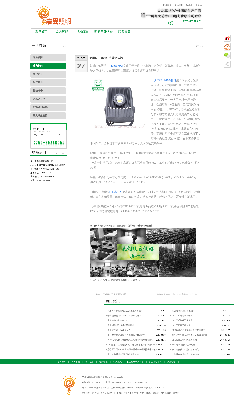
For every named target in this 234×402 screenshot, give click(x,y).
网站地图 (179, 5)
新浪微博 (113, 280)
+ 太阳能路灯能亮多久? (116, 320)
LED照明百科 (40, 107)
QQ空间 (104, 280)
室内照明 (62, 32)
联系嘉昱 (124, 32)
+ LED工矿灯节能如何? (180, 325)
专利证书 (103, 362)
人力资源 (75, 362)
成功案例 (83, 32)
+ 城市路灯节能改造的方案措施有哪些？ (124, 311)
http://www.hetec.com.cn (112, 225)
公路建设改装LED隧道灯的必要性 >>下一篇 (177, 294)
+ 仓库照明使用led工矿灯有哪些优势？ (123, 315)
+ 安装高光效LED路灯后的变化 (184, 349)
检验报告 (38, 90)
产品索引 (171, 362)
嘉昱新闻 (38, 57)
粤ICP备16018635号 (114, 377)
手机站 (199, 5)
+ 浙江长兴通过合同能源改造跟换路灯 (123, 354)
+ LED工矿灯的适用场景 (181, 320)
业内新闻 (38, 65)
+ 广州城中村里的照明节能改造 (184, 354)
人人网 (131, 280)
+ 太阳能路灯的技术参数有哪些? (120, 325)
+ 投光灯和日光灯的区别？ (182, 311)
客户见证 (38, 74)
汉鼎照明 (130, 225)
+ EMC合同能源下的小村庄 (182, 344)
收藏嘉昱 (167, 5)
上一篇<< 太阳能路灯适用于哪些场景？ (110, 294)
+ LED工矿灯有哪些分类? (181, 315)
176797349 (159, 387)
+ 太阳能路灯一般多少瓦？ (118, 330)
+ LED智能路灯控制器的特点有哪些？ (187, 330)
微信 (137, 280)
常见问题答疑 (40, 115)
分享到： (95, 280)
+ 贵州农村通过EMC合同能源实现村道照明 (125, 335)
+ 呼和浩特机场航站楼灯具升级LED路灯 (188, 335)
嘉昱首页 (41, 32)
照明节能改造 (103, 32)
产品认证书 (39, 99)
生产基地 (38, 82)
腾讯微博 (123, 280)
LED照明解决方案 (135, 362)
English (189, 5)
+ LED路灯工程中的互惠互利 (183, 340)
